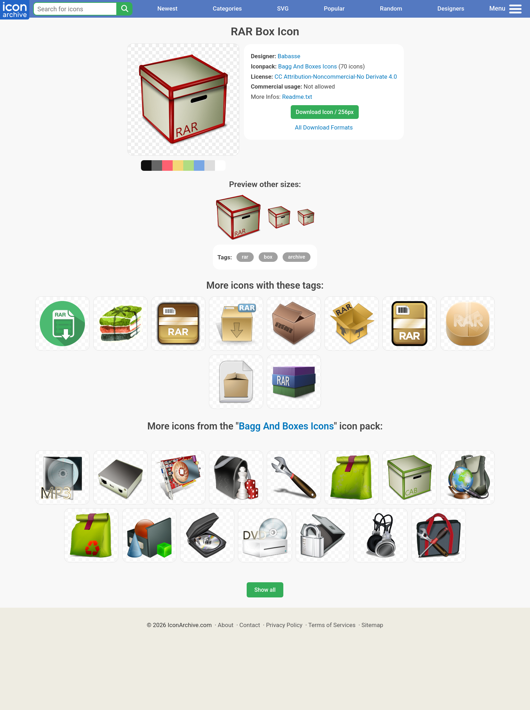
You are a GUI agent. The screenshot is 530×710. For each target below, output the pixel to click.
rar (245, 257)
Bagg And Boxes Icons (307, 66)
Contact (249, 624)
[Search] (124, 9)
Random (391, 8)
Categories (227, 8)
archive (296, 257)
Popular (334, 8)
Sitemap (372, 624)
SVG (283, 8)
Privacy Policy (284, 624)
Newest (167, 8)
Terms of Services (332, 624)
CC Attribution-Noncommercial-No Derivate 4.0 (336, 76)
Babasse (289, 56)
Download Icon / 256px (324, 112)
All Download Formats (324, 127)
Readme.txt (297, 96)
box (268, 257)
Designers (450, 8)
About (226, 624)
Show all (265, 589)
